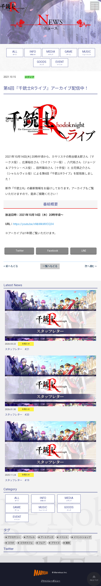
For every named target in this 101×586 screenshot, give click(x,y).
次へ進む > (91, 266)
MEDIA (50, 53)
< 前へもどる (11, 266)
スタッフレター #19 (17, 480)
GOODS (41, 63)
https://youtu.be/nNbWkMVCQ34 (33, 224)
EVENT (59, 63)
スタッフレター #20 (17, 414)
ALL (15, 53)
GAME (68, 53)
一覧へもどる (50, 266)
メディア (29, 77)
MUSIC (86, 53)
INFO (32, 53)
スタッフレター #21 (17, 349)
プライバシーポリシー (50, 581)
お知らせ (26, 344)
